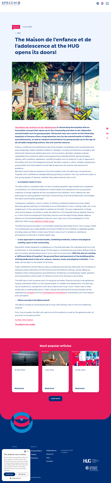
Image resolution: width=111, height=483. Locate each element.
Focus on (16, 27)
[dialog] (16, 465)
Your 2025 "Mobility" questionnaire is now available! (24, 379)
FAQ (48, 458)
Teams (33, 454)
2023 (19, 33)
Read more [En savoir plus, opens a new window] (7, 470)
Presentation (36, 451)
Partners (34, 458)
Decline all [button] (22, 474)
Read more (19, 388)
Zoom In (49, 454)
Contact (49, 461)
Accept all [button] (9, 474)
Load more (55, 398)
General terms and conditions (67, 451)
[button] (16, 478)
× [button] (27, 451)
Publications (51, 450)
